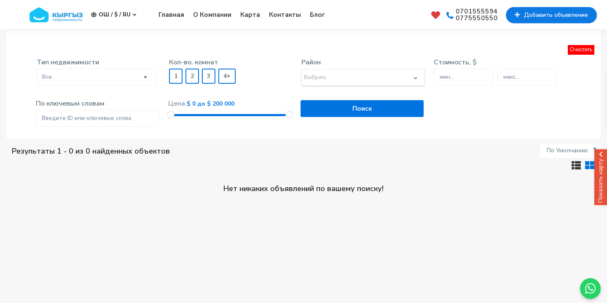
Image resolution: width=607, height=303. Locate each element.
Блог (317, 15)
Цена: (177, 103)
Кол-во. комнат (193, 62)
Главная (171, 15)
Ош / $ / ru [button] (113, 15)
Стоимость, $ (455, 62)
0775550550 (477, 18)
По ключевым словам (70, 103)
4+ (227, 76)
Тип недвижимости (68, 62)
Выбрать (315, 77)
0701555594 (477, 11)
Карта (250, 15)
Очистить (581, 49)
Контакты (285, 15)
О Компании (212, 15)
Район (311, 62)
